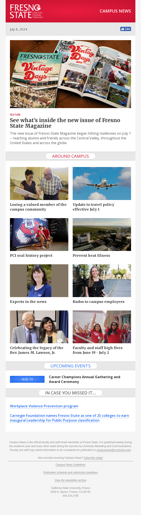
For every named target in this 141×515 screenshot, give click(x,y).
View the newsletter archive (70, 480)
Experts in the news (28, 301)
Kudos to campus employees (99, 301)
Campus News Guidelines (70, 464)
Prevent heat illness (91, 255)
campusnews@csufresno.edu (114, 450)
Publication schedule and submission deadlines (70, 472)
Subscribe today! (93, 457)
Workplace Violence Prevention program (44, 406)
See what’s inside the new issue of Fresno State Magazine (65, 123)
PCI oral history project (31, 255)
